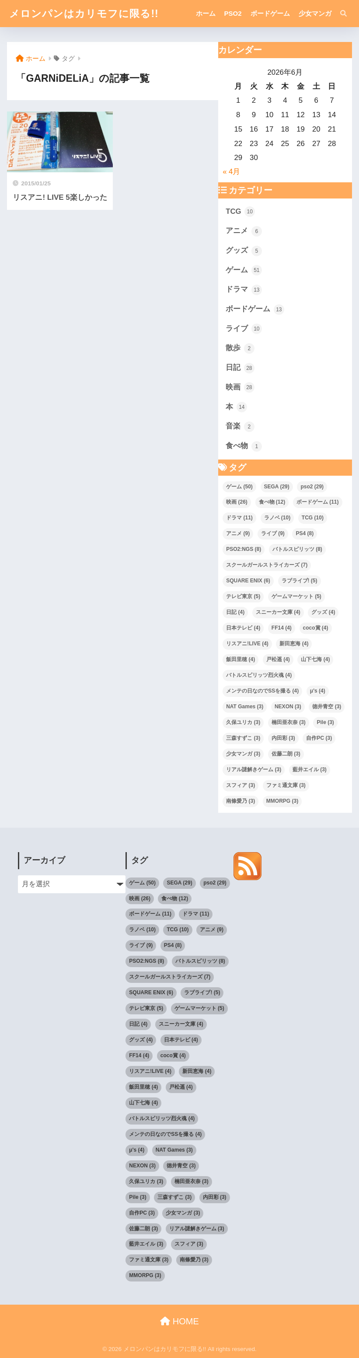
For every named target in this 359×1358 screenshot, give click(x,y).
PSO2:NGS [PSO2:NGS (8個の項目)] (243, 549)
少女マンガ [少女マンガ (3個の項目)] (243, 754)
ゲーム (244, 270)
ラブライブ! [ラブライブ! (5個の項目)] (299, 581)
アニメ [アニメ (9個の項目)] (238, 533)
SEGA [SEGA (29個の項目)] (276, 487)
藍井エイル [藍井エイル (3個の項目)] (310, 769)
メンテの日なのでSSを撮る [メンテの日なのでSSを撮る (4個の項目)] (262, 691)
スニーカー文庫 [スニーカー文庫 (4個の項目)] (278, 612)
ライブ (244, 329)
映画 (240, 387)
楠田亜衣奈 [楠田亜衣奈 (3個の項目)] (289, 722)
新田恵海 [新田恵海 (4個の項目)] (293, 644)
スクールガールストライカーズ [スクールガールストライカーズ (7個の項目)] (266, 565)
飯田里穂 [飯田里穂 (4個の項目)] (240, 659)
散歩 (240, 348)
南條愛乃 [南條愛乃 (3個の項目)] (240, 801)
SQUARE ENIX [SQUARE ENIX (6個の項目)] (248, 581)
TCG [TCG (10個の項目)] (313, 518)
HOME (179, 1321)
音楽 (240, 426)
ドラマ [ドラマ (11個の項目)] (239, 518)
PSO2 (233, 13)
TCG (240, 211)
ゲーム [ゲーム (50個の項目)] (239, 487)
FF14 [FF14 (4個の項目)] (282, 628)
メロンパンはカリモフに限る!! (83, 13)
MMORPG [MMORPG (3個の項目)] (282, 801)
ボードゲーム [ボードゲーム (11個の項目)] (317, 502)
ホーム (206, 13)
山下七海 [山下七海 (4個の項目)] (315, 659)
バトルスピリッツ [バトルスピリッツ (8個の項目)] (297, 549)
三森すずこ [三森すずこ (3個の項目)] (243, 738)
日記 (240, 368)
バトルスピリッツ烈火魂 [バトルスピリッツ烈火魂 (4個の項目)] (259, 675)
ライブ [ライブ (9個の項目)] (273, 533)
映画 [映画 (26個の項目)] (236, 502)
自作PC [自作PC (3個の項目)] (319, 738)
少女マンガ (315, 13)
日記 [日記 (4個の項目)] (235, 612)
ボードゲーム (270, 13)
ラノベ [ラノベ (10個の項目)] (277, 518)
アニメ (244, 231)
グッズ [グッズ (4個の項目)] (323, 612)
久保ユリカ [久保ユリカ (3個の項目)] (243, 722)
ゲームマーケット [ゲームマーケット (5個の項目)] (296, 596)
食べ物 (244, 446)
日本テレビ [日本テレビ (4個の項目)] (243, 628)
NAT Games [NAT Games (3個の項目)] (244, 706)
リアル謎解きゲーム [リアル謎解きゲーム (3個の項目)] (253, 769)
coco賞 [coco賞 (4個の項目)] (315, 628)
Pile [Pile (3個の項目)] (325, 722)
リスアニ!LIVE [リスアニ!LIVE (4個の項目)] (247, 644)
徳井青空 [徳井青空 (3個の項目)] (326, 706)
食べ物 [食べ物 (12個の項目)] (272, 502)
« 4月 (231, 171)
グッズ (244, 251)
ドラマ (244, 290)
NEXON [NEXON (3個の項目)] (288, 706)
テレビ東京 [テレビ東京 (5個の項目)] (243, 596)
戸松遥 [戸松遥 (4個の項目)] (278, 659)
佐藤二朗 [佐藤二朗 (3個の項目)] (286, 754)
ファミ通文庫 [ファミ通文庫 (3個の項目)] (286, 785)
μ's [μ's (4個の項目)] (317, 691)
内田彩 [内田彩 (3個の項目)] (283, 738)
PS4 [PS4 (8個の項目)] (305, 533)
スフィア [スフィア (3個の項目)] (240, 785)
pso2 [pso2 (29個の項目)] (312, 487)
